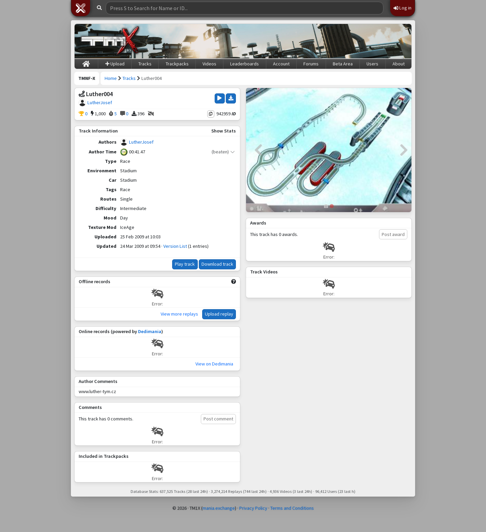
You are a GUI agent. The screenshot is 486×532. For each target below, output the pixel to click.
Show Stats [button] (223, 131)
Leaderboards (244, 64)
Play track (185, 264)
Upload (115, 64)
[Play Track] (219, 98)
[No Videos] (151, 114)
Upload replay (219, 314)
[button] (80, 8)
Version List (175, 246)
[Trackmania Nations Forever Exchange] (110, 41)
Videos (209, 64)
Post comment (218, 419)
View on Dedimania (214, 364)
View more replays (179, 314)
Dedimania (149, 331)
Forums (311, 64)
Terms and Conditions (292, 508)
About (399, 64)
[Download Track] (231, 98)
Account (281, 64)
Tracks (145, 64)
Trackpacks (177, 64)
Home (111, 78)
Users (372, 64)
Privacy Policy (253, 508)
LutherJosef (99, 102)
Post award (393, 234)
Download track (217, 264)
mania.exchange (218, 508)
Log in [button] (402, 8)
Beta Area (343, 64)
